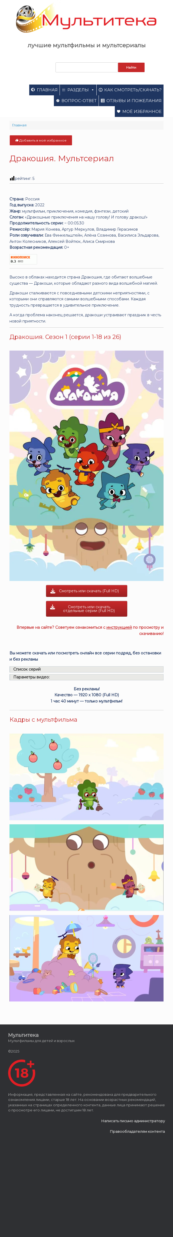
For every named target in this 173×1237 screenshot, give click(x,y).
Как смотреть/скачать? (133, 89)
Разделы (80, 89)
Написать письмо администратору (133, 1121)
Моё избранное (142, 111)
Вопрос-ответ (79, 100)
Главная (47, 89)
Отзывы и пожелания (134, 100)
